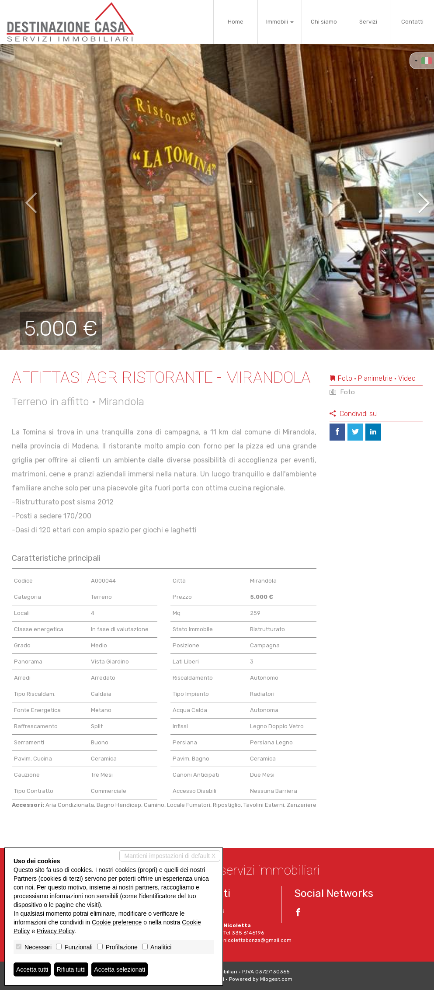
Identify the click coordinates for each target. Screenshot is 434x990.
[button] (21, 197)
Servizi (368, 21)
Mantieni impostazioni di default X (169, 855)
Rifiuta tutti (71, 969)
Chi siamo (324, 21)
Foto (342, 392)
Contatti (412, 21)
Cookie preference (117, 922)
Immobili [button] (280, 21)
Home (235, 21)
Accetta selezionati (119, 969)
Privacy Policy (55, 930)
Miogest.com (276, 979)
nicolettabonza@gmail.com (257, 940)
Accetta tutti (32, 969)
